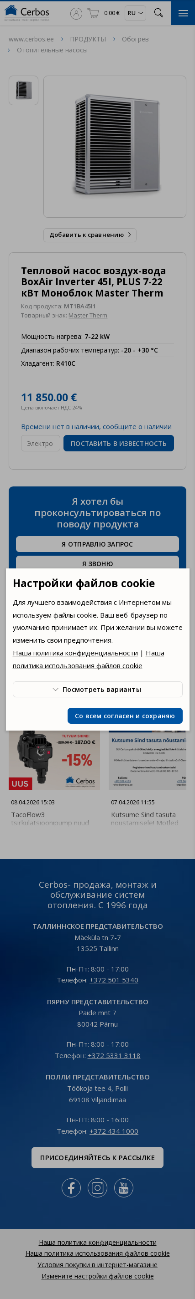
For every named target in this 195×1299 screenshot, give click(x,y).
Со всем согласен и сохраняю (125, 715)
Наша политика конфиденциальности (75, 652)
